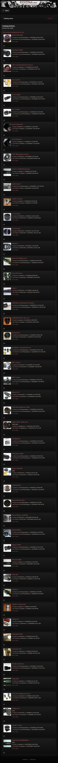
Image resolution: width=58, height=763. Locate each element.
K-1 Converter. (16, 213)
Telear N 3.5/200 (16, 559)
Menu (6, 10)
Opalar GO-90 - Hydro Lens (20, 422)
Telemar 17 (15, 589)
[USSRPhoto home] (29, 4)
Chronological (6, 32)
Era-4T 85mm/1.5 (17, 139)
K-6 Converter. (16, 228)
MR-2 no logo (16, 377)
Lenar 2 (14, 288)
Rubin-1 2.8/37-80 (17, 468)
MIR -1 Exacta (16, 362)
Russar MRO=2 (16, 530)
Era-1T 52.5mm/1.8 (17, 124)
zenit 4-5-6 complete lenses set (21, 693)
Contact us (25, 759)
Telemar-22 (15, 619)
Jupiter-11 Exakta (17, 199)
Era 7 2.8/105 (16, 109)
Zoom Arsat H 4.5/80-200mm (20, 740)
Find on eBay (15, 41)
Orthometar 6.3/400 (17, 453)
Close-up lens (16, 80)
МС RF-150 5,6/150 (17, 35)
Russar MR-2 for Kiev (18, 500)
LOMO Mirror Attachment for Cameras (23, 303)
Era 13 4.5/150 (16, 94)
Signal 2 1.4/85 (16, 545)
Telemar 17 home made (19, 604)
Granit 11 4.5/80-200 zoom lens (21, 169)
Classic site (33, 759)
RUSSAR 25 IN (16, 485)
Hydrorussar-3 (16, 184)
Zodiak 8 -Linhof (17, 725)
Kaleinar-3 (15, 243)
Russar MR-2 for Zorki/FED (20, 515)
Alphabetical (15, 32)
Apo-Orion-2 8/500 (17, 50)
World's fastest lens (18, 664)
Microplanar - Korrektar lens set (21, 347)
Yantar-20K (15, 678)
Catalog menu (8, 18)
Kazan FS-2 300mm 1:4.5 (19, 258)
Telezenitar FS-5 (16, 649)
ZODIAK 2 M (15, 708)
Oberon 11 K (15, 392)
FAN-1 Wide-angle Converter (20, 154)
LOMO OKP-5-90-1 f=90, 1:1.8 (20, 318)
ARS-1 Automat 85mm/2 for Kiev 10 (22, 65)
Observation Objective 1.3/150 (21, 407)
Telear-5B (15, 574)
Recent (21, 32)
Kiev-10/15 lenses (17, 273)
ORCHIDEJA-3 (16, 439)
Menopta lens (16, 332)
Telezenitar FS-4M (17, 634)
